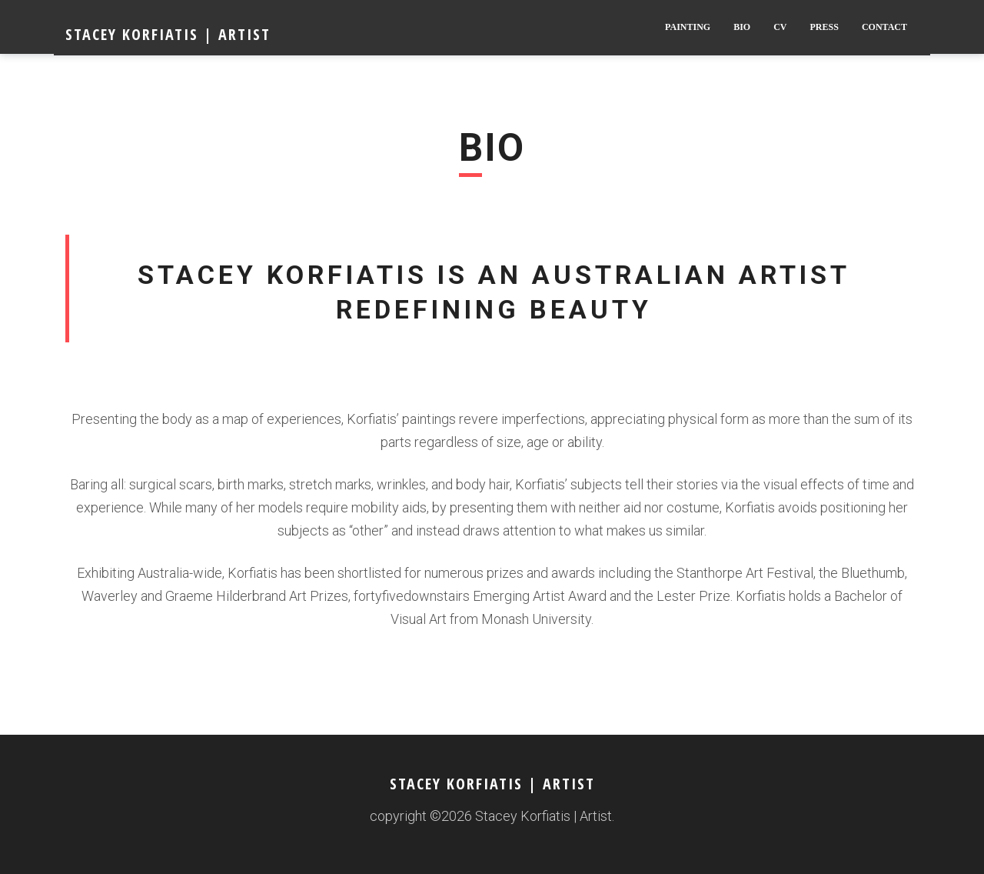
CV (779, 27)
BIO (741, 27)
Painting (687, 27)
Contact (884, 27)
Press (824, 27)
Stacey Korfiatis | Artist (168, 34)
